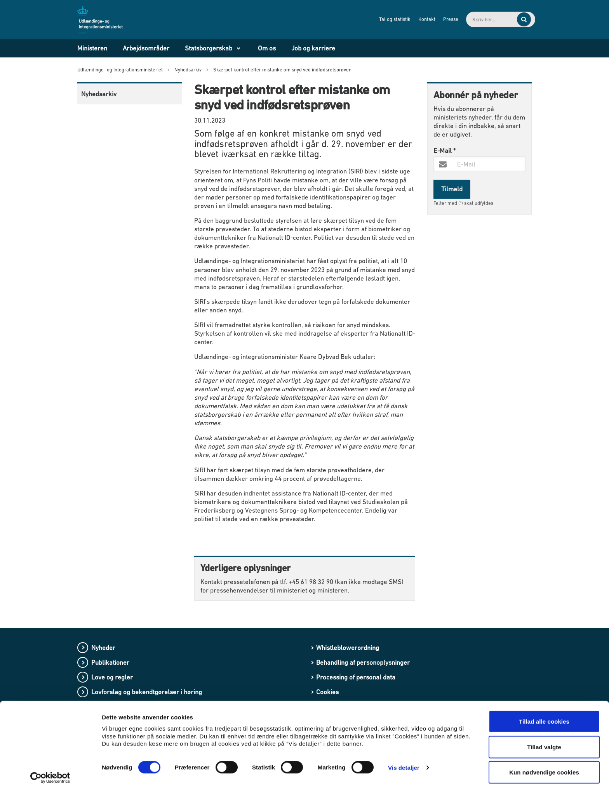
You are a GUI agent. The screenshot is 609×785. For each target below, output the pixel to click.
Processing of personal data (355, 677)
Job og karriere (313, 48)
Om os (267, 48)
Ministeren (92, 48)
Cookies (327, 692)
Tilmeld (452, 189)
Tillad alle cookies (544, 713)
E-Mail (444, 150)
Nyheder (103, 648)
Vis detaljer (403, 759)
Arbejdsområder (146, 48)
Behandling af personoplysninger (363, 662)
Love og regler (112, 677)
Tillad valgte (544, 739)
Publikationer (110, 662)
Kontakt (411, 19)
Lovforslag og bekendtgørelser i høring (146, 692)
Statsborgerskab (208, 48)
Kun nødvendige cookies (544, 764)
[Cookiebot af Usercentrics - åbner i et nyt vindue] (50, 770)
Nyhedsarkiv (99, 94)
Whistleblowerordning (347, 648)
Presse (435, 19)
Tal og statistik (379, 19)
